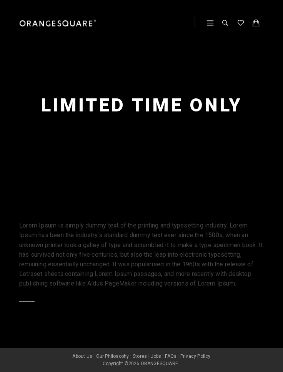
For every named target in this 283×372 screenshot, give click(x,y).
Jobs (156, 356)
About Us (82, 356)
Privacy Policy (195, 356)
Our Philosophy (112, 356)
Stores (140, 356)
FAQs (170, 356)
